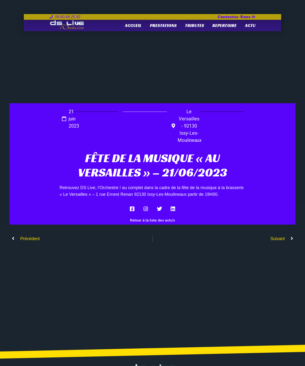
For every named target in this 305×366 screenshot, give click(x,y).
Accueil (133, 25)
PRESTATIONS (163, 25)
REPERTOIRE (224, 25)
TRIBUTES (194, 25)
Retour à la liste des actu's (152, 220)
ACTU (250, 25)
